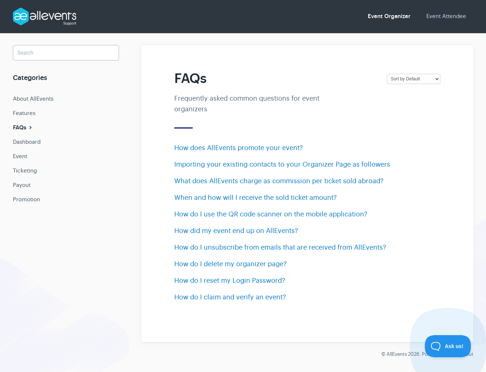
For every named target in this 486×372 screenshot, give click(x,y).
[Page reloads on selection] (413, 79)
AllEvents (397, 354)
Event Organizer (389, 16)
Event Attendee (446, 16)
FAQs (23, 127)
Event (20, 156)
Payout (22, 184)
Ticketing (25, 170)
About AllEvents (33, 98)
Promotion (26, 199)
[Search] (66, 52)
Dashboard (27, 141)
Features (24, 113)
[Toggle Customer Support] (448, 346)
